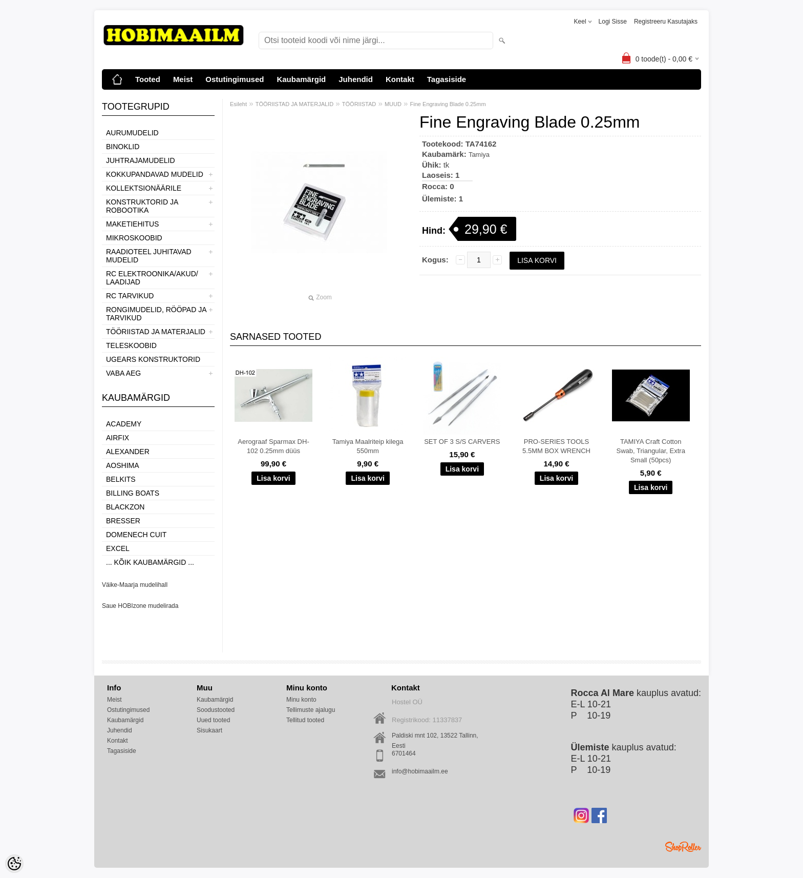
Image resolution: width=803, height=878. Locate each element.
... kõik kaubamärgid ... (150, 562)
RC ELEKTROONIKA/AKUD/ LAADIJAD (152, 278)
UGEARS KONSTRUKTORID (153, 359)
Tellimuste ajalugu (310, 709)
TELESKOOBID (131, 345)
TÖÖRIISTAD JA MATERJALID (155, 332)
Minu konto (301, 699)
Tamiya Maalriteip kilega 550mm (368, 446)
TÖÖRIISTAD (359, 104)
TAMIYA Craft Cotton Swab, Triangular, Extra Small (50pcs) (650, 451)
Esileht (238, 104)
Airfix (117, 438)
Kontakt (400, 79)
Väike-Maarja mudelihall (134, 584)
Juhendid (356, 79)
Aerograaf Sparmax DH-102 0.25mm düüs (273, 446)
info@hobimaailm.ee (420, 771)
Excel (118, 548)
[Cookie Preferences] (14, 863)
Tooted (147, 79)
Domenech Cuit (136, 534)
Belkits (121, 479)
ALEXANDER (128, 451)
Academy (123, 424)
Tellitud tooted (305, 720)
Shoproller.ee (683, 847)
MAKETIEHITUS (132, 224)
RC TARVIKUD (130, 296)
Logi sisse (613, 21)
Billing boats (132, 493)
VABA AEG (123, 373)
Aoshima (122, 465)
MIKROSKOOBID (134, 238)
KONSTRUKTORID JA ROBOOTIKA (142, 206)
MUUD (393, 104)
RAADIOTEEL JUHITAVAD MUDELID (149, 256)
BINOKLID (122, 146)
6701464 (404, 753)
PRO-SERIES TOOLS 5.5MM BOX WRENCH (556, 446)
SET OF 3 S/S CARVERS (462, 441)
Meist (183, 79)
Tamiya (479, 154)
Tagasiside (446, 79)
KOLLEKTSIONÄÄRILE (143, 188)
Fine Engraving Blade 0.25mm (448, 104)
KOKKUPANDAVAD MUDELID (154, 174)
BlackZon (125, 507)
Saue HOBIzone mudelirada (140, 605)
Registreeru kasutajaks (666, 21)
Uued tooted (213, 720)
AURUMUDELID (132, 133)
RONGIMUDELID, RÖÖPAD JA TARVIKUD (156, 313)
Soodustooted (216, 709)
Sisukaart (209, 730)
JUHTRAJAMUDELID (140, 160)
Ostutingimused (234, 79)
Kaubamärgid (301, 79)
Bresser (123, 521)
